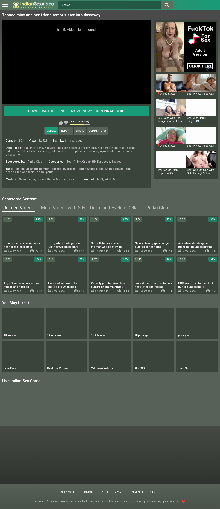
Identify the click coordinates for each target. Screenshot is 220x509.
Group (86, 161)
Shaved (116, 161)
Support (68, 492)
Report (66, 130)
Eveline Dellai (45, 179)
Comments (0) (97, 130)
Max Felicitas (65, 179)
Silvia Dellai (27, 179)
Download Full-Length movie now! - (76, 111)
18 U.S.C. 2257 (111, 492)
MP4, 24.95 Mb (107, 179)
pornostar (58, 168)
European (103, 161)
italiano (83, 168)
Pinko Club (35, 161)
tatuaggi (113, 168)
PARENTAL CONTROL (145, 492)
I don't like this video (66, 123)
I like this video (61, 123)
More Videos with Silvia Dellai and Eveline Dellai (90, 207)
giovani (71, 168)
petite (50, 172)
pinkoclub (22, 168)
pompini (44, 168)
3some (40, 172)
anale (34, 168)
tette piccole (97, 168)
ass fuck (28, 172)
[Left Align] (6, 4)
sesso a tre (13, 172)
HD (94, 161)
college (125, 168)
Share (80, 130)
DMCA (88, 492)
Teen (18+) (74, 161)
